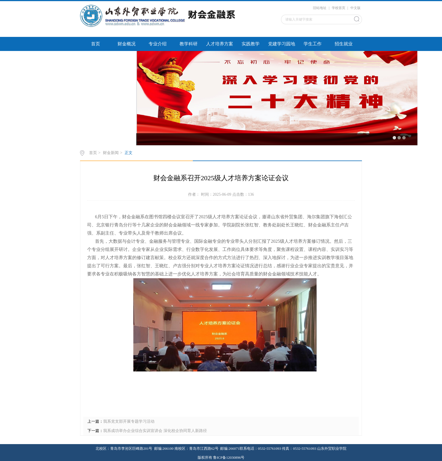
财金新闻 (111, 153)
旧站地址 (319, 8)
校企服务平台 (95, 57)
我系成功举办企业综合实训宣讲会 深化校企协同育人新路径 (155, 431)
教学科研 (189, 43)
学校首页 (338, 8)
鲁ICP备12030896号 (228, 457)
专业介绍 (158, 43)
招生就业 (344, 43)
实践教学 (251, 43)
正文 (128, 153)
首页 (95, 43)
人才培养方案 (219, 43)
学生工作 (313, 43)
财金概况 (127, 43)
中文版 (355, 8)
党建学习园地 (281, 43)
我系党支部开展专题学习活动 (128, 421)
